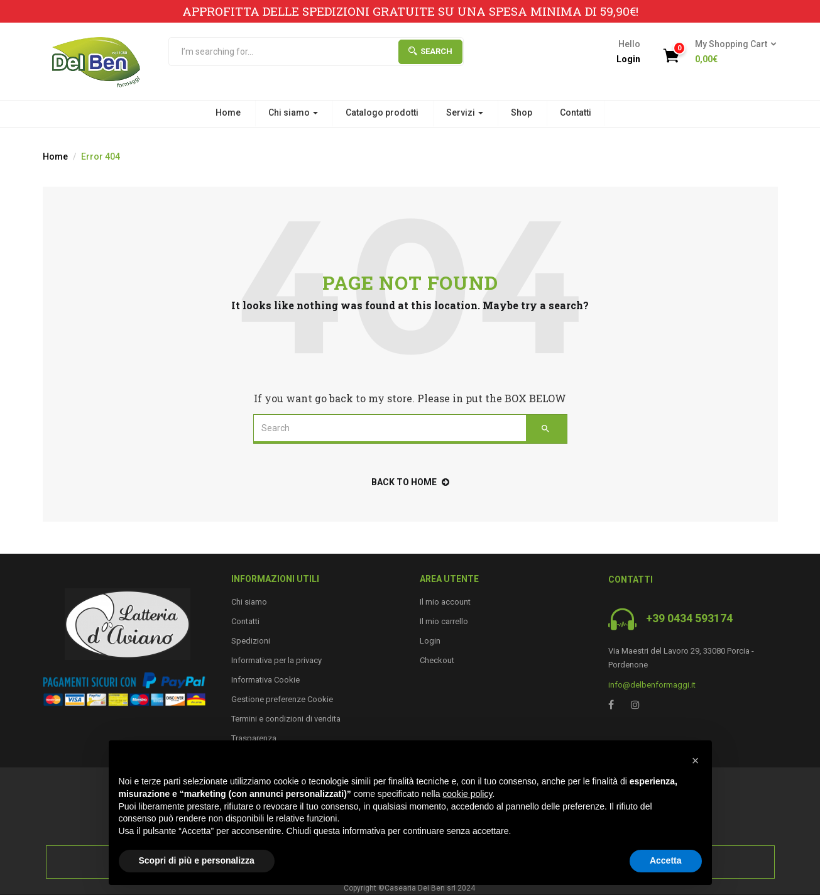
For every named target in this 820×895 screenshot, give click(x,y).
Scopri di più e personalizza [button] (196, 860)
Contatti (575, 112)
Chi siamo (293, 112)
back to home (410, 482)
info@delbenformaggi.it (652, 684)
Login (628, 59)
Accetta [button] (666, 860)
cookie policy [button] (467, 794)
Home (228, 112)
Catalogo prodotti (382, 112)
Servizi (464, 112)
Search (430, 51)
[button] (732, 52)
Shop (521, 112)
